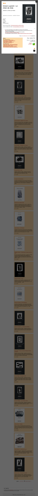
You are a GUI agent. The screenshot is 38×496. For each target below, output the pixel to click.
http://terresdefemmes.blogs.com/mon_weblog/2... (25, 33)
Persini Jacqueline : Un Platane (8, 41)
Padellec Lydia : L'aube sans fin (8, 42)
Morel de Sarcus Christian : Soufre (8, 45)
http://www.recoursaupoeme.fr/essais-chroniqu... (12, 32)
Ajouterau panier (30, 43)
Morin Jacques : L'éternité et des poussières (9, 40)
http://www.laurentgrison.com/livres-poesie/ (17, 25)
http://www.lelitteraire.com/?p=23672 (18, 26)
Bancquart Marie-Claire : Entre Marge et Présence (10, 46)
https (6, 30)
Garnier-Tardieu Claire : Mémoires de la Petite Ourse (10, 44)
